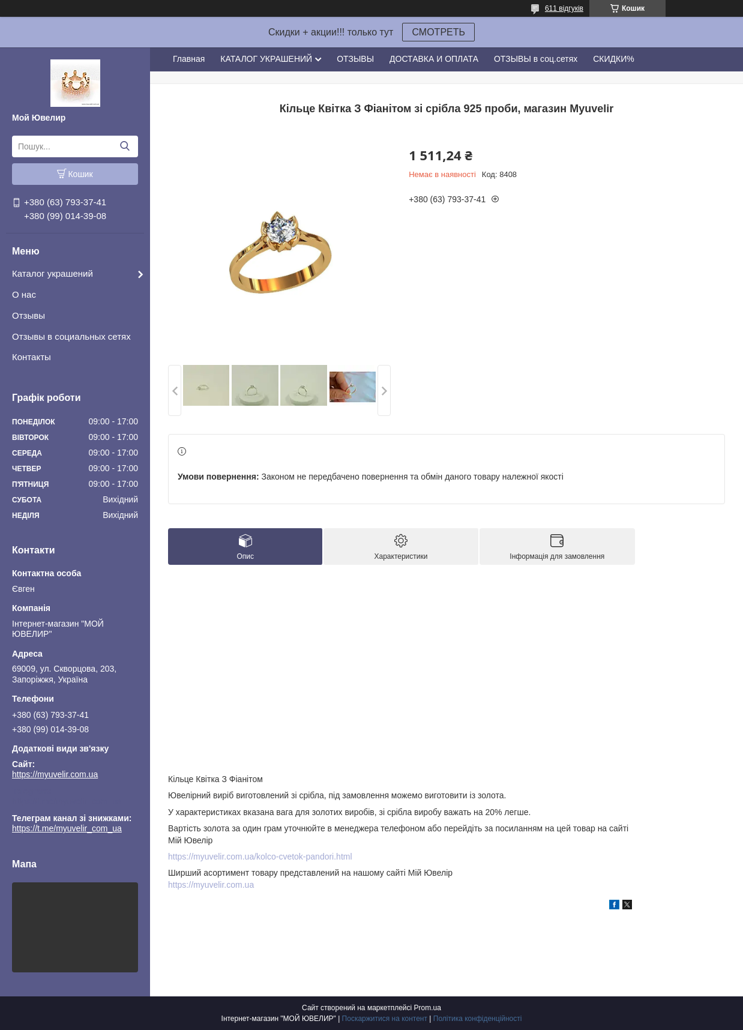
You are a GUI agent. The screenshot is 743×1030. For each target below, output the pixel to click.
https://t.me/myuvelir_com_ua (67, 801)
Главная (189, 59)
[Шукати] (124, 146)
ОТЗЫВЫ (355, 59)
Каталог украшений (52, 273)
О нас (24, 294)
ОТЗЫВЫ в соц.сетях (535, 59)
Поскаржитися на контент (384, 1018)
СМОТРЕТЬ (438, 32)
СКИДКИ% (613, 59)
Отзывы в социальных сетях (71, 336)
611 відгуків (564, 8)
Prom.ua (427, 1008)
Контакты (31, 357)
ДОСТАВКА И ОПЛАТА (434, 59)
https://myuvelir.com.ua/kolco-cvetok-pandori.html (260, 856)
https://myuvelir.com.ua (55, 774)
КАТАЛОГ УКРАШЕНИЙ (266, 59)
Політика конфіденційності (477, 1018)
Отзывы (28, 315)
